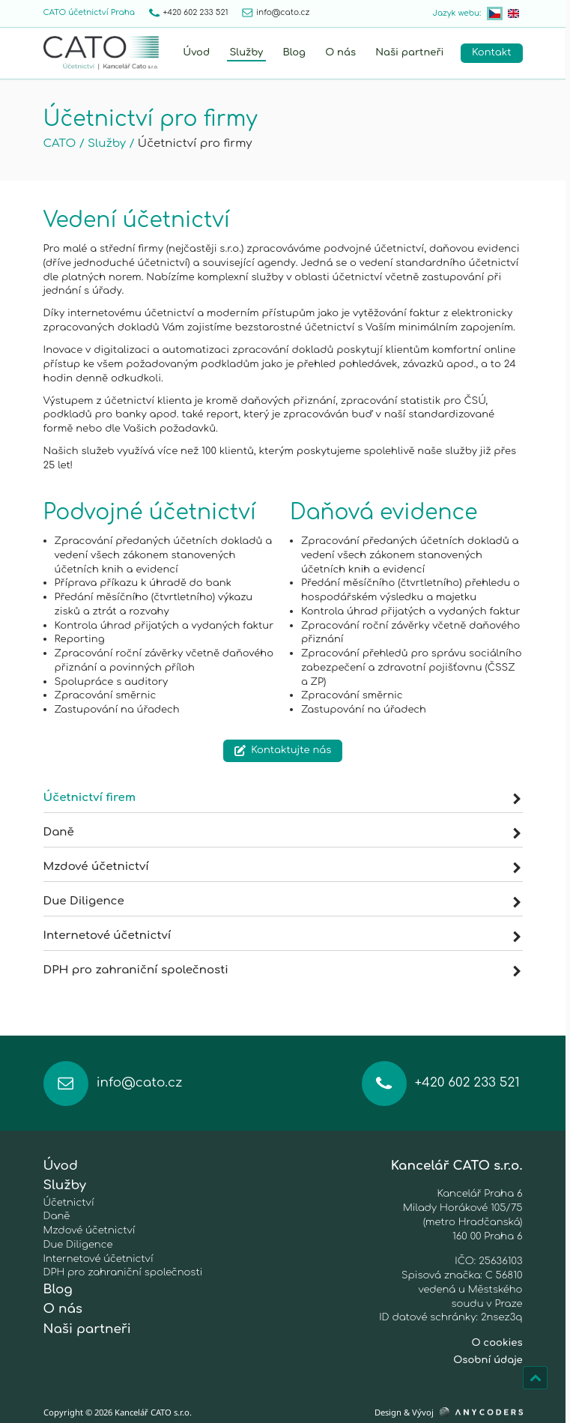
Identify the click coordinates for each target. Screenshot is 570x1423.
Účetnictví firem (282, 797)
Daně (282, 832)
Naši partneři (409, 52)
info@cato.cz (275, 12)
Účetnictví (68, 1202)
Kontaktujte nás (283, 750)
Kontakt (491, 52)
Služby (246, 52)
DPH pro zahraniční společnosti (282, 970)
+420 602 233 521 (188, 13)
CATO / (64, 143)
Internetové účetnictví (282, 935)
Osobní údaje (487, 1359)
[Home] (101, 53)
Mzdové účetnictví (282, 866)
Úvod (196, 52)
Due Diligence (282, 901)
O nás (340, 52)
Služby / (111, 143)
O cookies (496, 1342)
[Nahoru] (535, 1377)
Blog (294, 52)
